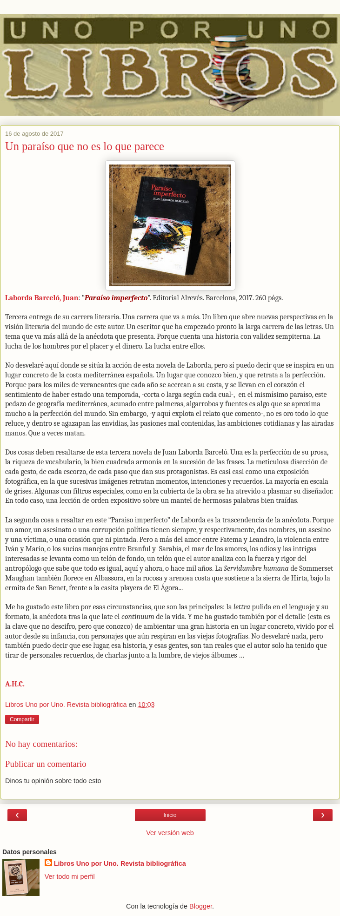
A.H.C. (15, 684)
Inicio (169, 815)
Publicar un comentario (46, 764)
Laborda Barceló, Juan (41, 298)
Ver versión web (169, 833)
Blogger (200, 906)
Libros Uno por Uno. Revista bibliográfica (120, 863)
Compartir (22, 719)
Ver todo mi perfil (70, 876)
